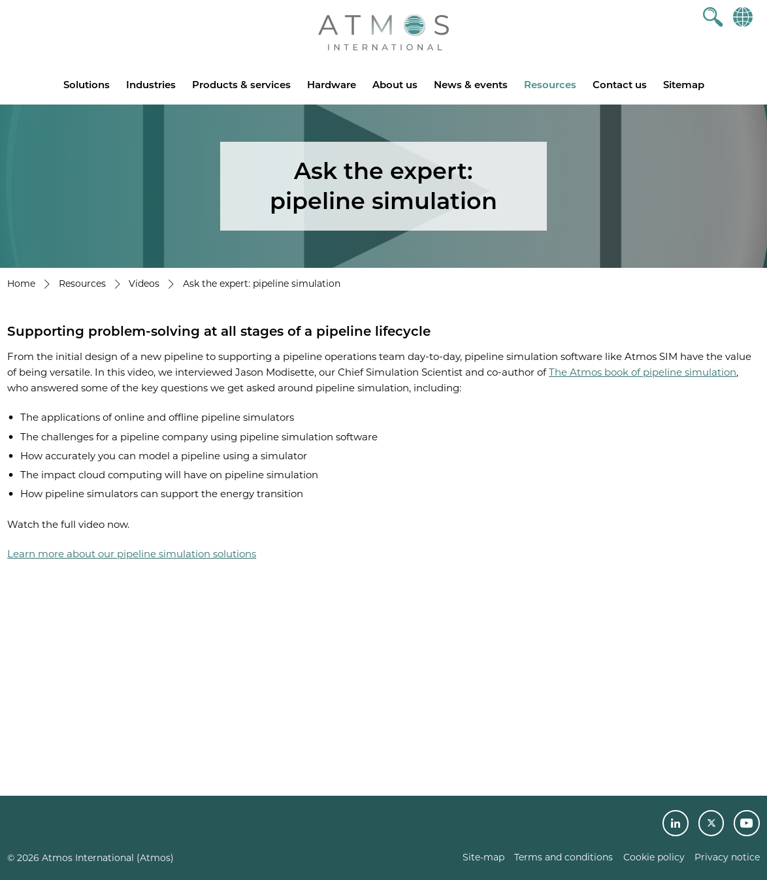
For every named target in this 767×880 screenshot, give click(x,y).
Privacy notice (727, 857)
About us (394, 84)
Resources (550, 84)
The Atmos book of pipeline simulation (642, 372)
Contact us (620, 84)
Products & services (241, 84)
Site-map (483, 857)
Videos (144, 283)
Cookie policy (654, 857)
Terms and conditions (563, 857)
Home (21, 283)
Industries (151, 84)
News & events (471, 84)
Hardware (331, 84)
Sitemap (683, 84)
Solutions (86, 84)
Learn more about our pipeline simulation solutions (131, 553)
